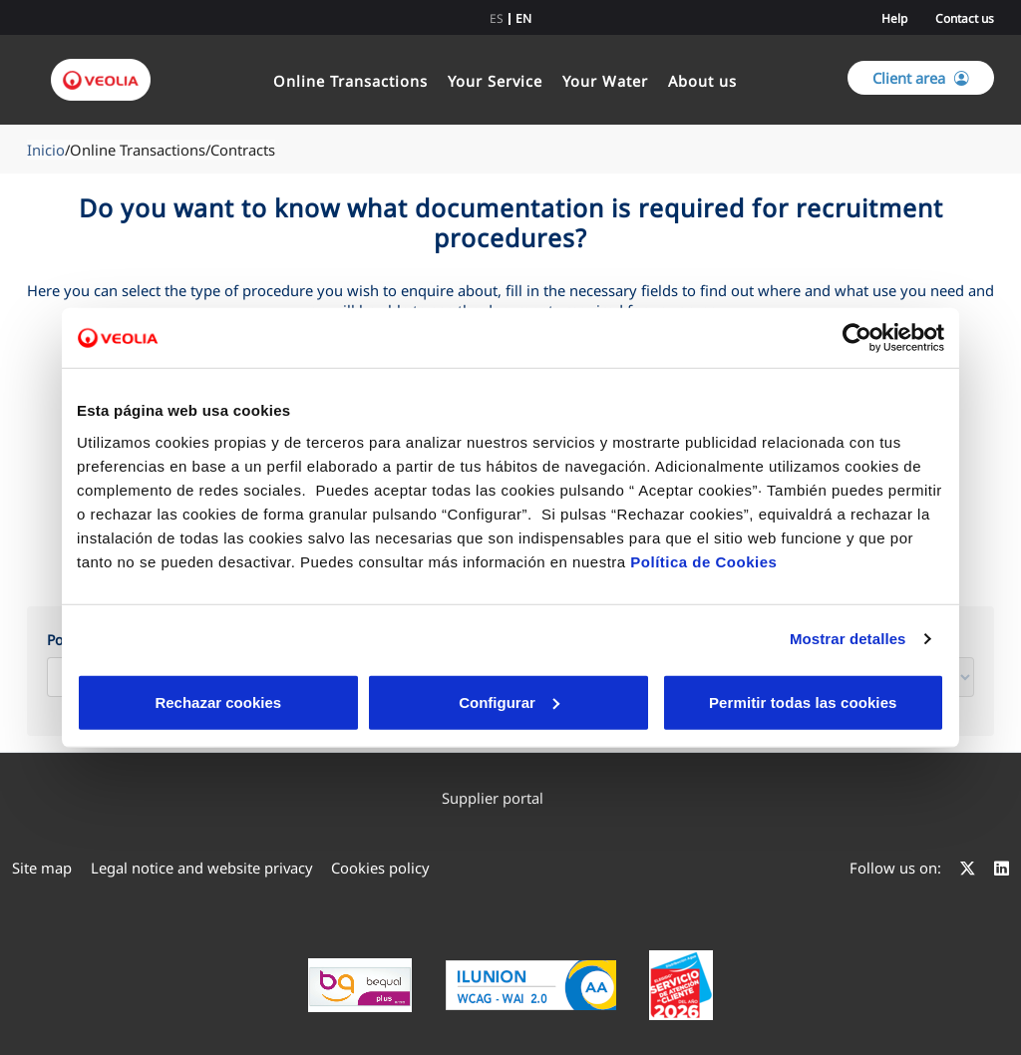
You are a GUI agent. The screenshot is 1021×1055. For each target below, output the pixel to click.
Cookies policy (380, 868)
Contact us (964, 18)
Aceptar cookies (553, 701)
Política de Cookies (703, 560)
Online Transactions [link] (350, 81)
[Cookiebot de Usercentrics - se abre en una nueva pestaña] (857, 338)
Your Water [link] (605, 81)
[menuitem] (510, 798)
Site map (42, 868)
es (497, 19)
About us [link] (702, 81)
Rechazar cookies (169, 701)
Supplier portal (502, 798)
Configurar (362, 701)
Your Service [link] (495, 81)
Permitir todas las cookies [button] (801, 701)
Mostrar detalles (848, 638)
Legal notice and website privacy (202, 868)
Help (894, 18)
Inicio (46, 150)
